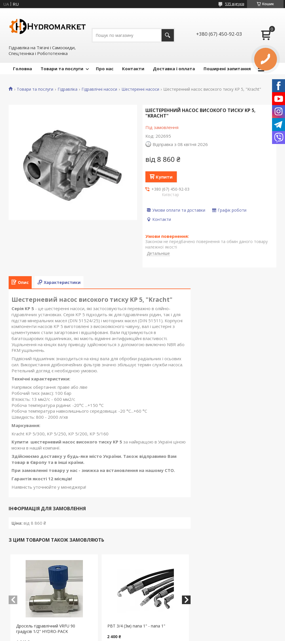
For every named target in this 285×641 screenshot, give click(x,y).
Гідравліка (67, 89)
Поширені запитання (227, 68)
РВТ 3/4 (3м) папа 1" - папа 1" (136, 626)
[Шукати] (168, 35)
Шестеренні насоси (140, 89)
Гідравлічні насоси (99, 89)
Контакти (133, 68)
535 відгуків (234, 3)
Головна (22, 68)
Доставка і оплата (174, 68)
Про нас (104, 68)
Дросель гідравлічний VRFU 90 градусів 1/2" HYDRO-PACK (45, 628)
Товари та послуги (62, 68)
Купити (164, 177)
